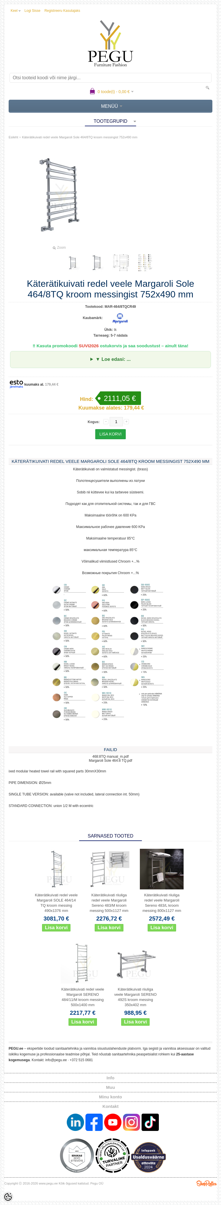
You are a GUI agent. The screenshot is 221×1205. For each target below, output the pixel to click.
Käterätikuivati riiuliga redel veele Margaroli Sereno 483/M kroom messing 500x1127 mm (109, 903)
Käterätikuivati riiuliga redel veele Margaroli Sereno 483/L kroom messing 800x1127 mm (161, 903)
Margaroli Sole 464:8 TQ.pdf (110, 761)
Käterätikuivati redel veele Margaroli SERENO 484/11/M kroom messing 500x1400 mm (82, 997)
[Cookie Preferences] (8, 1197)
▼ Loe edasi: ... (113, 359)
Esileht (13, 137)
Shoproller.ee (207, 1183)
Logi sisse (32, 11)
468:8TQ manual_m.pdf (110, 757)
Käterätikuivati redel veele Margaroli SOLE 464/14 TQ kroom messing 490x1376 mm (56, 903)
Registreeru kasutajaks (62, 11)
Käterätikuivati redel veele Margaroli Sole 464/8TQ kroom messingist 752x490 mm (79, 137)
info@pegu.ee (56, 1060)
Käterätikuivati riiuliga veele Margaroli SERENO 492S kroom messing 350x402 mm (135, 997)
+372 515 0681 (81, 1060)
